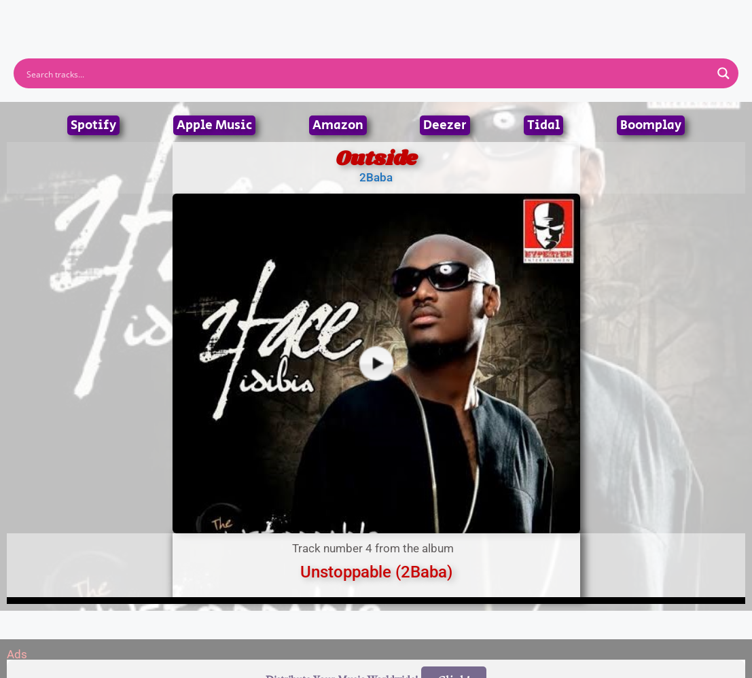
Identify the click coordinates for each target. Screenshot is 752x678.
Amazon (337, 125)
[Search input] (367, 73)
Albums (316, 16)
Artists (253, 16)
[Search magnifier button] (723, 73)
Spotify (93, 125)
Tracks (380, 16)
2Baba (376, 177)
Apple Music (214, 125)
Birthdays (542, 16)
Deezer (445, 125)
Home (194, 16)
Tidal (543, 125)
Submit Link (455, 16)
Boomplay (650, 125)
